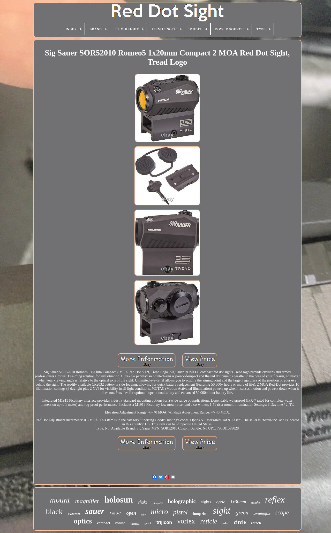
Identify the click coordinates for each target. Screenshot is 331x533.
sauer (94, 511)
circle (240, 522)
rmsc (115, 513)
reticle (208, 521)
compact (103, 523)
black (54, 511)
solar (225, 523)
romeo (120, 523)
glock (148, 523)
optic (220, 501)
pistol (180, 512)
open (131, 513)
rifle (143, 514)
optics (83, 521)
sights (206, 501)
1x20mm (74, 514)
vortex (186, 521)
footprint (200, 514)
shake (142, 502)
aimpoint (158, 503)
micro (159, 511)
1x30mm (238, 501)
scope (282, 512)
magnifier (87, 501)
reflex (275, 499)
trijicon (164, 522)
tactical (135, 523)
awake (255, 502)
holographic (182, 501)
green (242, 512)
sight (221, 511)
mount (60, 499)
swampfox (261, 513)
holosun (118, 499)
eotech (256, 523)
